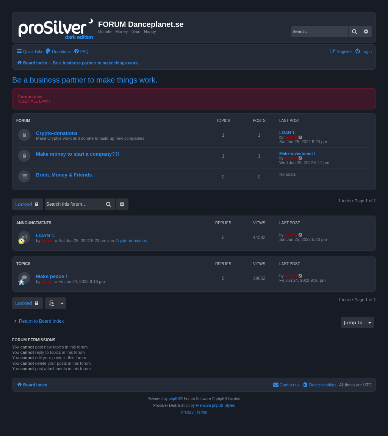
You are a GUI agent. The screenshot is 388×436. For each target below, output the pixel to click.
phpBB (174, 399)
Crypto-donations (57, 133)
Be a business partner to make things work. (85, 80)
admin (291, 137)
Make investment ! (297, 153)
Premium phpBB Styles (215, 405)
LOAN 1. (287, 132)
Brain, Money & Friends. (64, 175)
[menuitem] (58, 51)
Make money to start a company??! (78, 154)
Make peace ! (51, 276)
